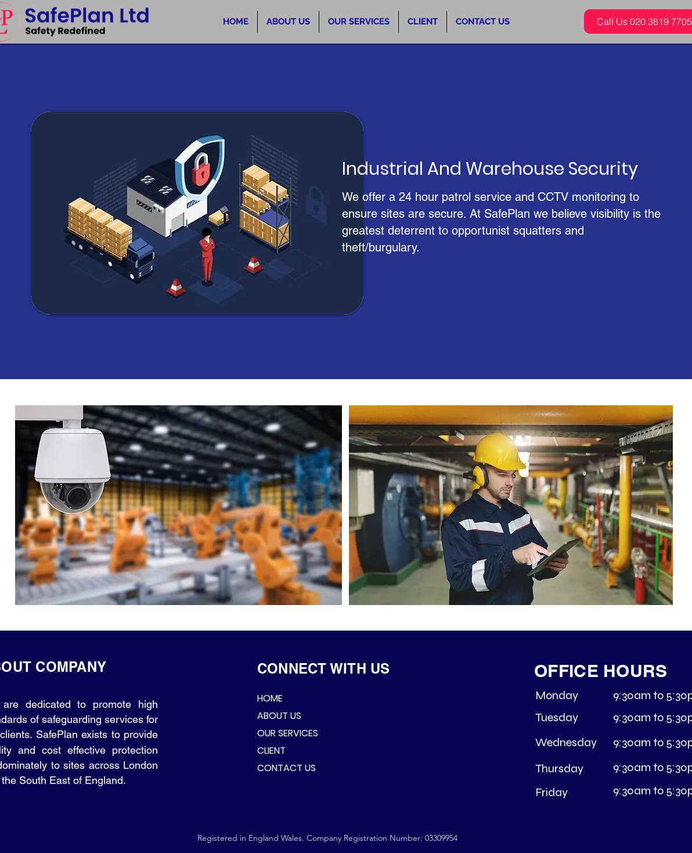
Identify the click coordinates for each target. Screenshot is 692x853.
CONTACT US (286, 768)
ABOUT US (279, 715)
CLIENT (271, 750)
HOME (270, 698)
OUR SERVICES (287, 733)
